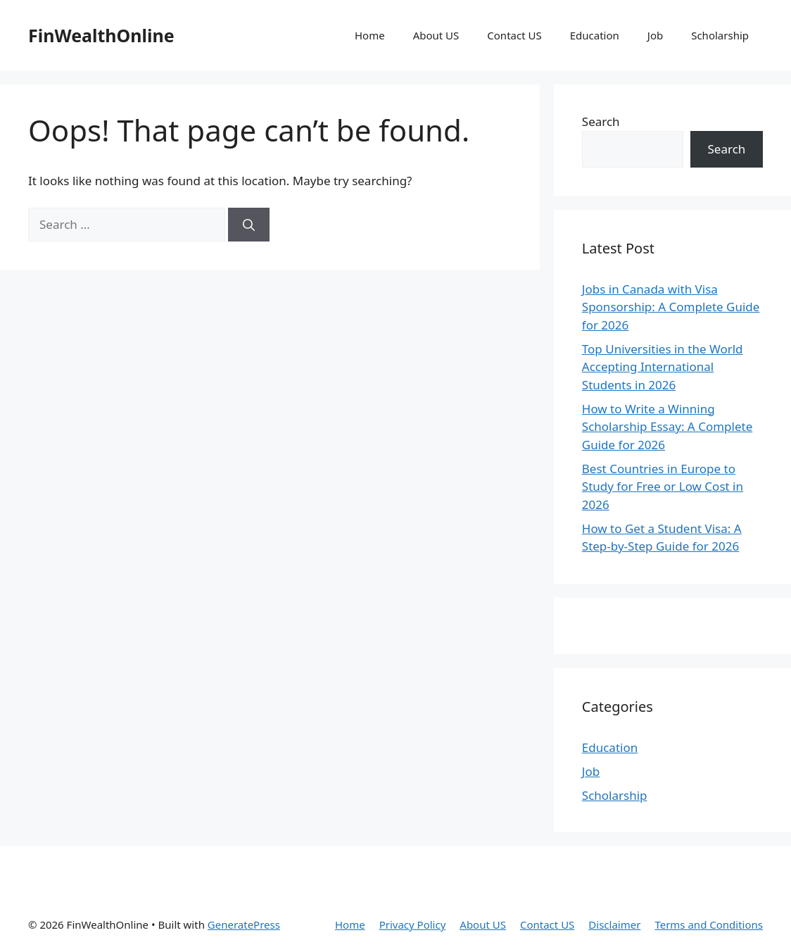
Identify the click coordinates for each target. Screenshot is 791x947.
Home (370, 35)
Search (601, 121)
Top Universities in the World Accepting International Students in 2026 (662, 367)
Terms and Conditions (708, 924)
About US (436, 35)
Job (655, 35)
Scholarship (720, 35)
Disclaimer (614, 924)
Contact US (514, 35)
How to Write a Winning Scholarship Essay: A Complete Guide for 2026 (667, 427)
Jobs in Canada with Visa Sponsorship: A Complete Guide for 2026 (671, 307)
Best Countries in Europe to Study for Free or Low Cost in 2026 (662, 486)
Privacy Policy (412, 924)
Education (594, 35)
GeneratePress (244, 924)
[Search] (249, 225)
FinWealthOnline (101, 35)
